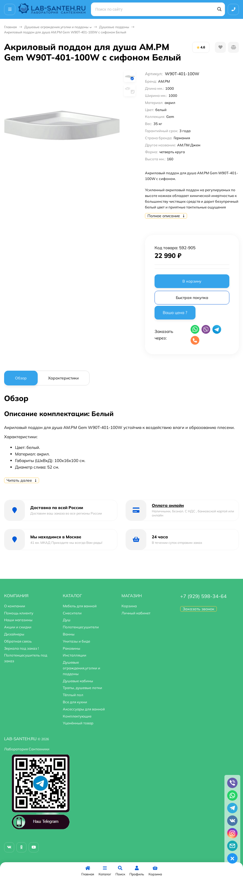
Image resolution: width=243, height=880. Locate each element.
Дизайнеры (14, 634)
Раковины (71, 648)
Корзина (129, 606)
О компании (14, 606)
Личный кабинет (136, 613)
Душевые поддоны (114, 27)
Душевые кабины (78, 681)
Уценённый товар (78, 723)
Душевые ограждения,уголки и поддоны (56, 27)
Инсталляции (74, 655)
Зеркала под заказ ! (21, 648)
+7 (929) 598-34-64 (203, 596)
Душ (66, 620)
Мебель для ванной (80, 606)
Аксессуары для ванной (84, 709)
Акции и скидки (17, 627)
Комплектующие (77, 716)
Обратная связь (18, 641)
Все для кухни (75, 702)
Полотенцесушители (81, 627)
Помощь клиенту (18, 613)
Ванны (69, 634)
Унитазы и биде (76, 641)
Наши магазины (18, 620)
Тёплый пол (73, 695)
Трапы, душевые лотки (82, 688)
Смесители (72, 613)
